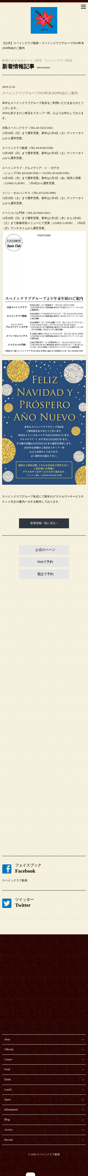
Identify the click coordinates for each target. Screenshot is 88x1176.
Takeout (8, 1049)
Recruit (8, 1139)
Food (7, 1069)
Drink (7, 1079)
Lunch (7, 1089)
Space (7, 1099)
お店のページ (45, 550)
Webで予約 (45, 562)
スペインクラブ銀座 (14, 880)
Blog (7, 1119)
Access (8, 1129)
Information (11, 1109)
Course (8, 1059)
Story (7, 1039)
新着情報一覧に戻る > (44, 523)
